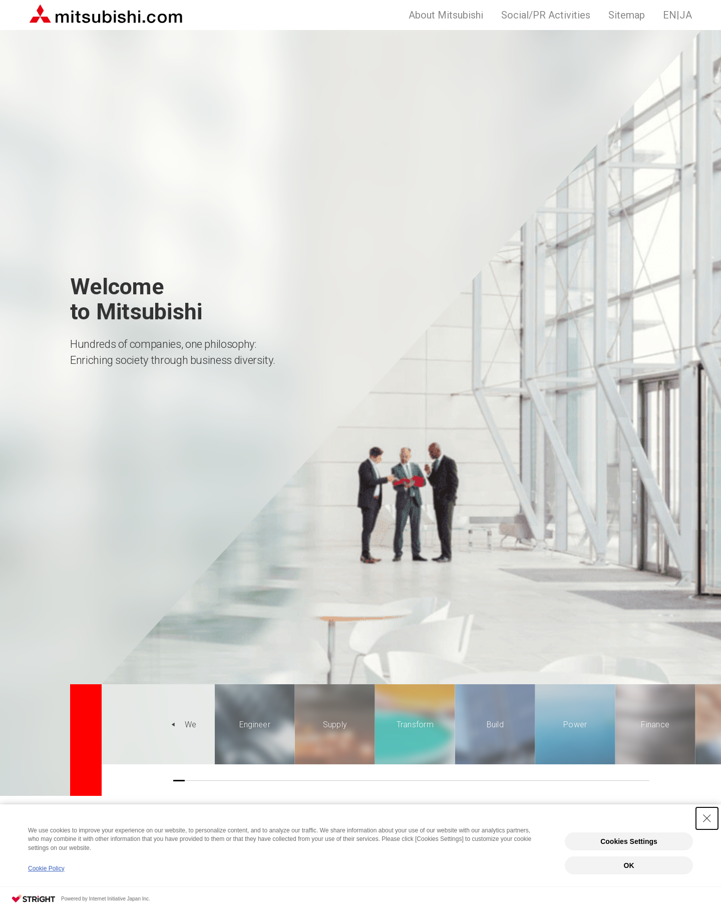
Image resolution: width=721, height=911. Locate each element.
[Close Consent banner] (707, 818)
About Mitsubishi (446, 15)
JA (677, 15)
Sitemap (626, 15)
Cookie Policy (46, 868)
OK (629, 865)
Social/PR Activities (545, 15)
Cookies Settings (628, 841)
